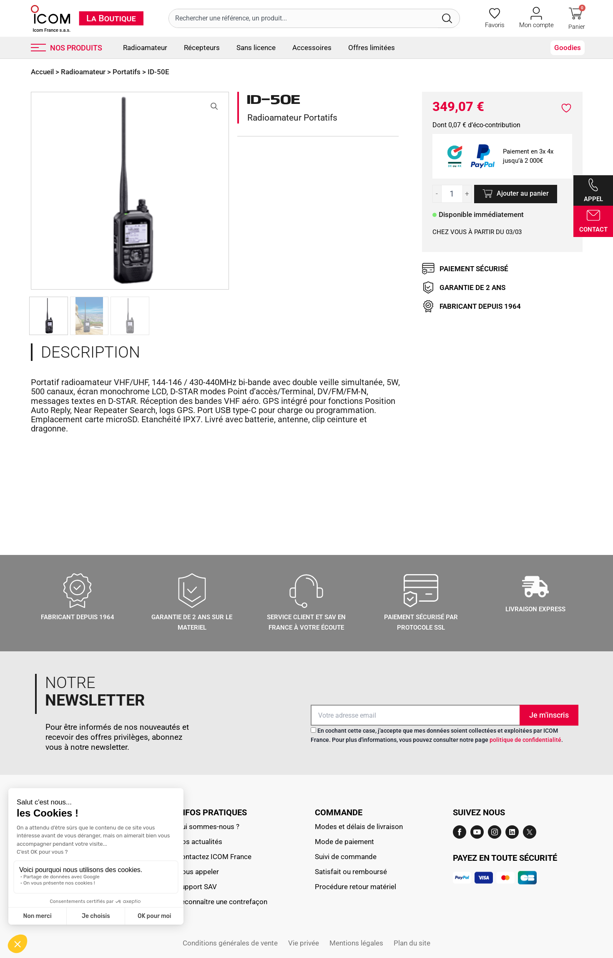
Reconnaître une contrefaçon (222, 901)
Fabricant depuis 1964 (77, 617)
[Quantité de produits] (452, 194)
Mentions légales (356, 943)
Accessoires (312, 47)
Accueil (42, 72)
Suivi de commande (346, 856)
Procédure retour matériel (355, 886)
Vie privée (303, 943)
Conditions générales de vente (230, 943)
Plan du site (412, 943)
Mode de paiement (344, 841)
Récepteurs (202, 47)
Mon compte (536, 25)
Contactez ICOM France (214, 856)
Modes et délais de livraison (359, 826)
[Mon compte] (536, 13)
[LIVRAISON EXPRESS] (535, 586)
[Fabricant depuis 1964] (77, 590)
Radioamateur (145, 47)
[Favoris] (494, 13)
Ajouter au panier (523, 193)
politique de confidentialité (525, 739)
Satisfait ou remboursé (351, 871)
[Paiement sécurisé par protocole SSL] (421, 590)
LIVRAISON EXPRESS (535, 609)
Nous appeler (198, 871)
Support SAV (197, 886)
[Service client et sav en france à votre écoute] (306, 590)
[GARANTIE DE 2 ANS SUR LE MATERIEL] (192, 590)
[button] (214, 106)
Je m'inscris (549, 715)
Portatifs (127, 72)
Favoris (495, 25)
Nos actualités (199, 841)
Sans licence (256, 47)
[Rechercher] (449, 18)
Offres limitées (371, 47)
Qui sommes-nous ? (208, 826)
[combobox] (303, 18)
